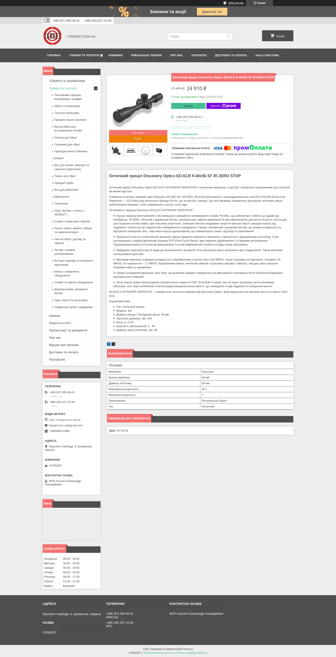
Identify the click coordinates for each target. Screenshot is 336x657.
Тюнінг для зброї (65, 176)
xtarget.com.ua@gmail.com (66, 425)
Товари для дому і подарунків (73, 307)
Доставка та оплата (231, 55)
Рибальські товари (146, 55)
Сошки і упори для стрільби (72, 221)
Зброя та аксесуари (67, 106)
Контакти (199, 55)
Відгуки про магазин (64, 345)
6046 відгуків (236, 3)
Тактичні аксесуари (66, 112)
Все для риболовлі (66, 189)
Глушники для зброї (67, 144)
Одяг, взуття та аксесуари (70, 300)
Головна (54, 55)
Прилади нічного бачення (70, 151)
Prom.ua (188, 649)
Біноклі (58, 158)
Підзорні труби (63, 182)
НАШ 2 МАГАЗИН (267, 55)
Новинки (116, 55)
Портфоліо (57, 359)
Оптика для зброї (65, 137)
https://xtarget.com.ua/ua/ (65, 419)
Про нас (176, 55)
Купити (188, 106)
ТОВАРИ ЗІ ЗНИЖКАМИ (67, 81)
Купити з (223, 106)
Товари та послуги (84, 55)
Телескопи (61, 203)
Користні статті (60, 323)
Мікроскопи (61, 196)
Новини (54, 315)
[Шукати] (228, 36)
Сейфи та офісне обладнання (73, 282)
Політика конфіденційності (191, 652)
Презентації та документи (68, 330)
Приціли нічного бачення (70, 119)
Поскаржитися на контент (158, 652)
